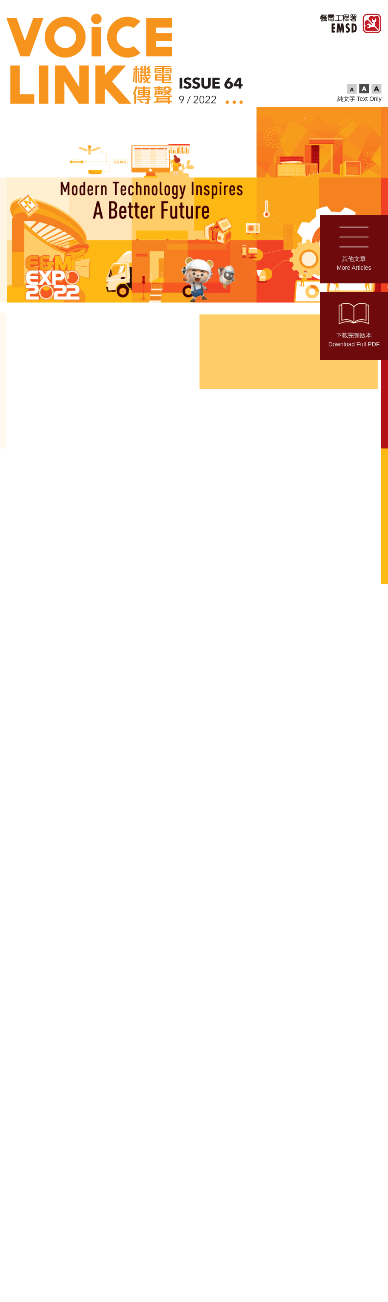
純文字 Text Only (359, 98)
